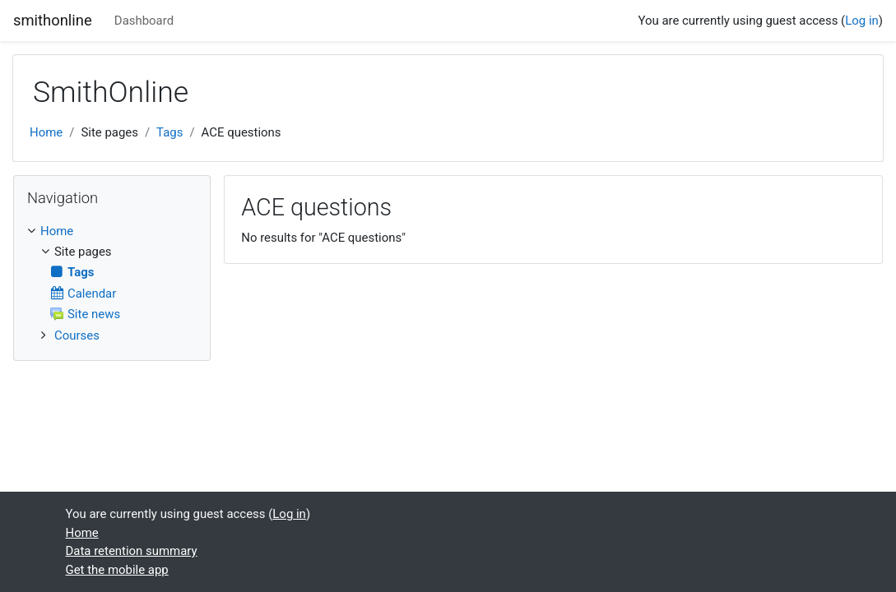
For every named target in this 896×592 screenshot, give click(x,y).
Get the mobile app (117, 569)
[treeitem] (112, 231)
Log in (862, 20)
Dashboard (144, 20)
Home (46, 132)
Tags (169, 132)
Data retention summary (131, 550)
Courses (77, 335)
